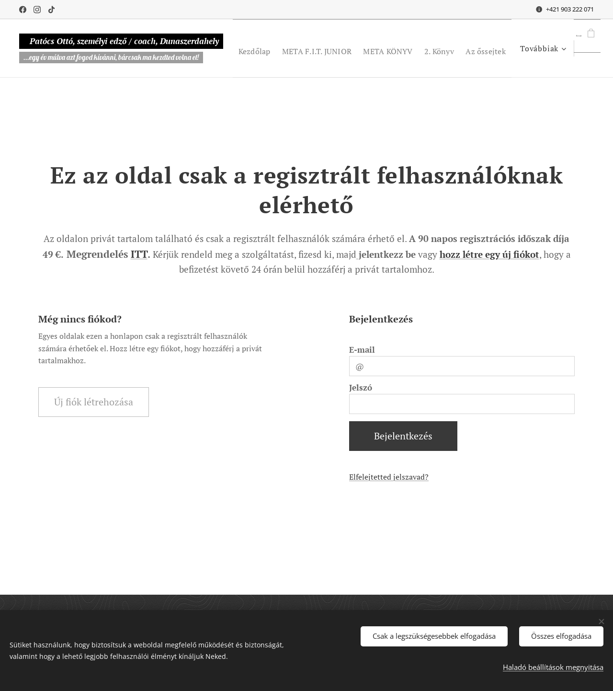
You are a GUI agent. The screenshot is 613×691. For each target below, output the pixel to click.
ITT (139, 254)
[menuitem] (296, 48)
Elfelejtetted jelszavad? (389, 477)
